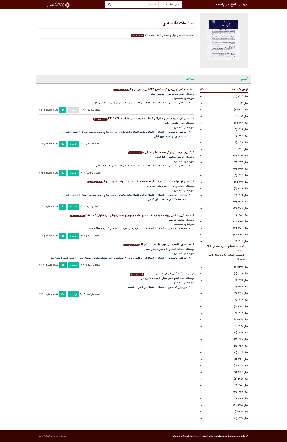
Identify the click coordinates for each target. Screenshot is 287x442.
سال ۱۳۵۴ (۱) (241, 366)
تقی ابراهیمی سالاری (173, 123)
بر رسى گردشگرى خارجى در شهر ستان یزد (160, 274)
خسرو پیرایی (177, 186)
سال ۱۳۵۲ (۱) (241, 372)
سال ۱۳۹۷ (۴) (240, 143)
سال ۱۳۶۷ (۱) (241, 346)
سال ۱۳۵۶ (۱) (241, 359)
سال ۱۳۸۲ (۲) (241, 241)
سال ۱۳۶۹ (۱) (241, 333)
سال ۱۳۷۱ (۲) (241, 320)
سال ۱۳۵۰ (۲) (241, 385)
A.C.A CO (44, 436)
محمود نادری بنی (149, 278)
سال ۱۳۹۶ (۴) (241, 149)
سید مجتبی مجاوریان (157, 186)
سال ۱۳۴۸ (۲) (240, 399)
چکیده (73, 110)
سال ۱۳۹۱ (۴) (241, 182)
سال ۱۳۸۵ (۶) (240, 221)
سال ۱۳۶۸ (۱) (241, 339)
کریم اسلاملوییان (175, 94)
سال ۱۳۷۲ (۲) (241, 313)
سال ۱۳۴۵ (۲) (240, 405)
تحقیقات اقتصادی (178, 23)
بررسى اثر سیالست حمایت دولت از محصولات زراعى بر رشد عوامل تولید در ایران (139, 181)
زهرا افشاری (160, 157)
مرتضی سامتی (176, 220)
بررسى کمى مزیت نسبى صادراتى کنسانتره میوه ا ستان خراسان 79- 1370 (142, 118)
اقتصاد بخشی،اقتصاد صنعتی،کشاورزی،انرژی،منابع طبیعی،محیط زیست (117, 132)
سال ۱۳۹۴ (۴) (240, 162)
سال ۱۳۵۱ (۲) (241, 379)
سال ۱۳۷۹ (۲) (241, 280)
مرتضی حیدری (156, 94)
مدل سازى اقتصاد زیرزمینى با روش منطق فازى (157, 244)
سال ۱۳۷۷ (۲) (240, 293)
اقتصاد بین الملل (146, 287)
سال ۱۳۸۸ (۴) (240, 202)
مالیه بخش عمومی (130, 229)
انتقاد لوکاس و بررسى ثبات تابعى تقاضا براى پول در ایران (152, 89)
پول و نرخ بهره (116, 103)
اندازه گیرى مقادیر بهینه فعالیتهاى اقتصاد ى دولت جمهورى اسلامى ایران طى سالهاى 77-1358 (130, 215)
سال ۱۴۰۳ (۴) (241, 103)
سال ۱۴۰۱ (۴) (241, 116)
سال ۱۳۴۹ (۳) (240, 392)
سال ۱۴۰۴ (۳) (241, 96)
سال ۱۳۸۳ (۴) (240, 235)
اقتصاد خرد (148, 166)
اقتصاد (161, 103)
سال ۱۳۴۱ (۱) (241, 412)
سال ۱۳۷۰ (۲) (241, 326)
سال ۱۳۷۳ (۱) (241, 306)
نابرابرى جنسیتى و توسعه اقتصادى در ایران (159, 152)
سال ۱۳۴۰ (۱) (241, 418)
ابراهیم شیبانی (176, 157)
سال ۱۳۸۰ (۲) (241, 274)
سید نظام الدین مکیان (172, 278)
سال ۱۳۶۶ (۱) (241, 352)
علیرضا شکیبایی (176, 249)
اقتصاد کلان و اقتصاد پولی (141, 103)
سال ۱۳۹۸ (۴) (240, 136)
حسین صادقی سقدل (154, 249)
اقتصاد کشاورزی (69, 132)
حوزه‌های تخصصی (177, 103)
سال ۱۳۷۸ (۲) (240, 287)
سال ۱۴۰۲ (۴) (241, 110)
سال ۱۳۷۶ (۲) (241, 300)
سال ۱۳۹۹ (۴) (241, 129)
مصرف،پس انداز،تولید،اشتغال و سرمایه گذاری (101, 258)
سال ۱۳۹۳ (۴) (240, 169)
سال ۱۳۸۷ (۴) (240, 208)
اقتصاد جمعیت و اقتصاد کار (126, 166)
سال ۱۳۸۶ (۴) (240, 215)
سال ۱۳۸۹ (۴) (240, 195)
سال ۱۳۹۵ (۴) (240, 156)
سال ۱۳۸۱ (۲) (241, 267)
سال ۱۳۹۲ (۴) (241, 175)
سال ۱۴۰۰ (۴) (241, 123)
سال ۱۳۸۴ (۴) (240, 228)
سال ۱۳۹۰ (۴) (241, 189)
